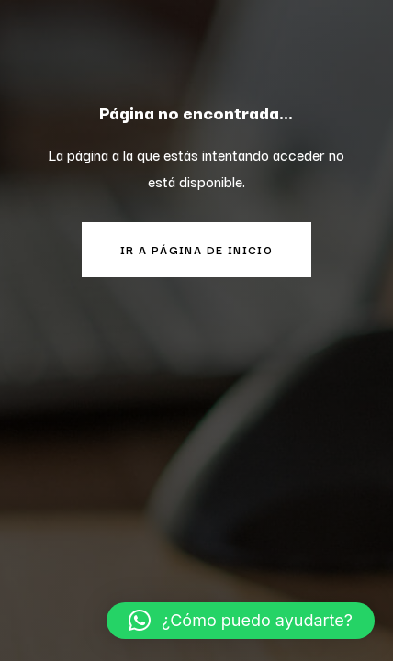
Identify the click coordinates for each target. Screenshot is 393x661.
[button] (241, 620)
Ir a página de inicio (196, 249)
